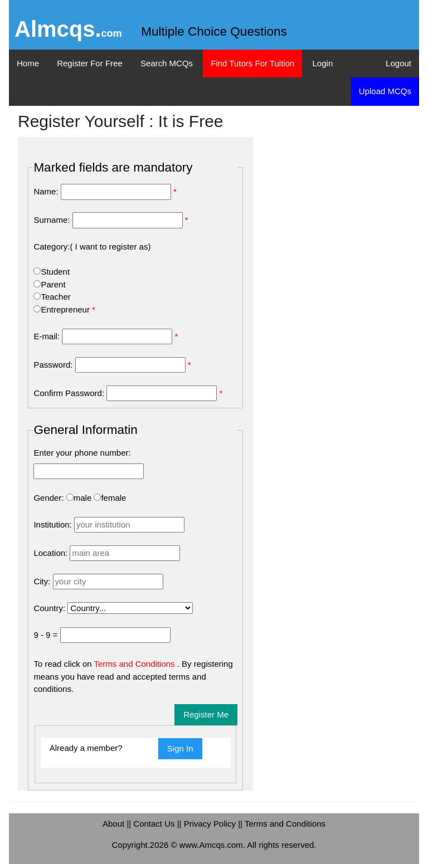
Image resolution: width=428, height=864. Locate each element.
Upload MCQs (385, 91)
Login (323, 63)
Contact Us (155, 823)
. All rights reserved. (280, 845)
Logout (398, 63)
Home (28, 63)
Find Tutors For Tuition (252, 63)
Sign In (180, 748)
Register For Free (90, 63)
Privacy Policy (211, 823)
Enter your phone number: (81, 452)
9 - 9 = (45, 635)
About (115, 823)
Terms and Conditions (135, 663)
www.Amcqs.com (211, 845)
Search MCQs (166, 63)
